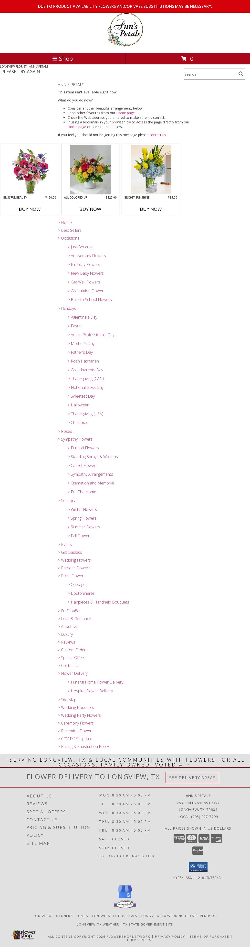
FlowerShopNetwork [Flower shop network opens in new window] (128, 936)
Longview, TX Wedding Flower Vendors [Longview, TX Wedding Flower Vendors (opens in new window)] (179, 915)
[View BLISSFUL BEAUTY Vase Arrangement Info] (30, 169)
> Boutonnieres (81, 593)
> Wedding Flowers (74, 560)
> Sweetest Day (81, 396)
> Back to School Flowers (90, 299)
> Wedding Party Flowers (79, 715)
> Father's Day (80, 352)
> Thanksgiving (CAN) (86, 378)
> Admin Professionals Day (91, 334)
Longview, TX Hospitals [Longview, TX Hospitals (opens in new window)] (114, 915)
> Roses (65, 431)
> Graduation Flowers (86, 290)
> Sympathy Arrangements (90, 474)
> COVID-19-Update (75, 738)
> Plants (65, 544)
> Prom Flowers (71, 575)
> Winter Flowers (82, 509)
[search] (241, 74)
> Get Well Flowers (84, 282)
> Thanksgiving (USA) (85, 413)
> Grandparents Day (85, 370)
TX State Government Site (148, 924)
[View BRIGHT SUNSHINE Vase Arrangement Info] (151, 169)
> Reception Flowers (76, 731)
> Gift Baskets (70, 552)
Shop (62, 58)
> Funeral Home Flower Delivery (95, 682)
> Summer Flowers (84, 527)
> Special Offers (71, 657)
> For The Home (82, 491)
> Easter (75, 326)
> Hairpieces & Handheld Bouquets (98, 602)
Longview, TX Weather (98, 924)
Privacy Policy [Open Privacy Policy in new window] (170, 936)
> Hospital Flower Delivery (90, 691)
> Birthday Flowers (84, 264)
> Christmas (78, 422)
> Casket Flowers (82, 465)
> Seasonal (67, 500)
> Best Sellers (70, 230)
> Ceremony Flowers (76, 723)
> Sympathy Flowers (75, 439)
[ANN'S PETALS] (125, 45)
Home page (125, 113)
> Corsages (77, 584)
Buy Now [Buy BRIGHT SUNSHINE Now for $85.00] (151, 209)
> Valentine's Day (82, 317)
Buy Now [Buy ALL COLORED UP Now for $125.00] (90, 209)
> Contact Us (69, 665)
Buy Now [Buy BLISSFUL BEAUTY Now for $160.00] (30, 209)
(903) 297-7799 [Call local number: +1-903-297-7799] (204, 816)
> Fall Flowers (80, 535)
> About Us (67, 626)
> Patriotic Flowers (74, 568)
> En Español (69, 611)
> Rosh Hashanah (83, 361)
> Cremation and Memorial (91, 483)
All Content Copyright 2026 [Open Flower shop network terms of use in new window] (76, 936)
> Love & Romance (74, 618)
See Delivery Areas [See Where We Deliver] (192, 777)
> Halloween (78, 405)
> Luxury (65, 634)
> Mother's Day (81, 343)
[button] (198, 867)
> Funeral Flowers (83, 448)
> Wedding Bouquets (76, 707)
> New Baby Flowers (86, 273)
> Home (65, 222)
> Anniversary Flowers (87, 255)
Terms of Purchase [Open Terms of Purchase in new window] (209, 936)
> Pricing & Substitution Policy (83, 746)
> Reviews (66, 642)
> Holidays (67, 308)
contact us (157, 134)
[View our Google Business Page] (125, 898)
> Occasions (68, 238)
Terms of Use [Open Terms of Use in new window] (140, 939)
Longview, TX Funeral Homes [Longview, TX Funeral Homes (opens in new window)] (60, 915)
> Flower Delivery (73, 673)
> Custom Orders (73, 650)
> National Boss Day (86, 387)
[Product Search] (210, 74)
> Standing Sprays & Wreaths (93, 456)
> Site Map (67, 699)
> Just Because (81, 247)
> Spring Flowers (82, 518)
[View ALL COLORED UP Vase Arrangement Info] (90, 169)
